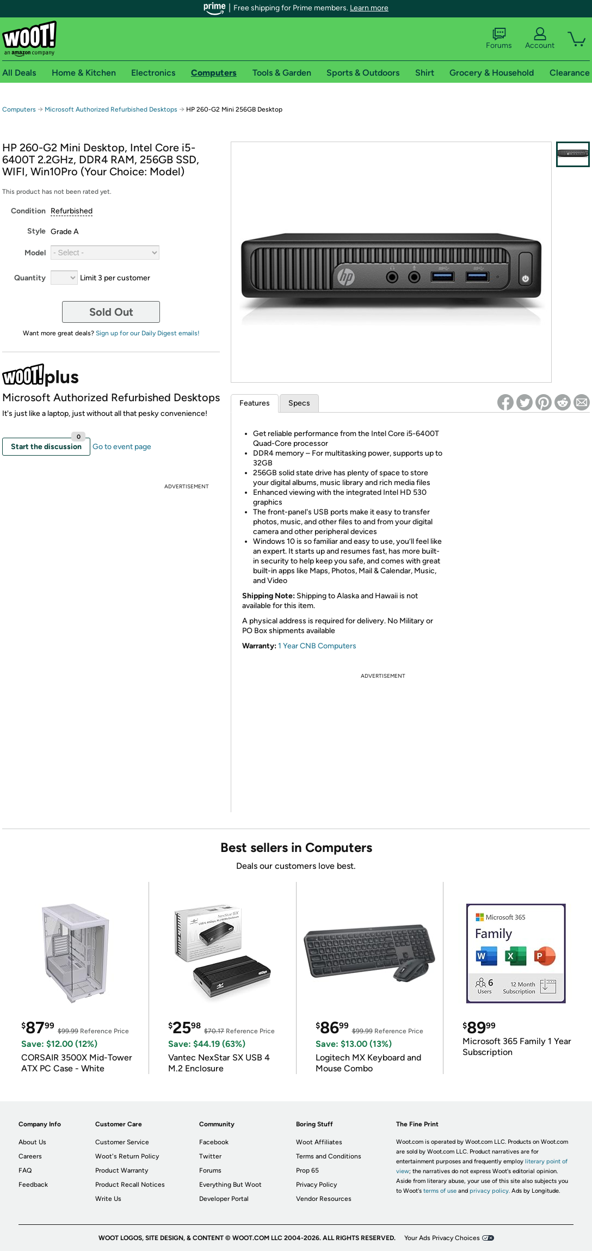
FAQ (25, 1170)
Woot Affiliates (319, 1142)
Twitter (210, 1156)
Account (539, 38)
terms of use (440, 1190)
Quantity (30, 278)
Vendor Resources (323, 1199)
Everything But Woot (230, 1184)
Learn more (369, 8)
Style (36, 231)
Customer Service (122, 1142)
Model (35, 252)
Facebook (214, 1142)
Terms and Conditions (328, 1156)
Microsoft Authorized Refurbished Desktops (111, 109)
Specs (299, 403)
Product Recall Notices (130, 1184)
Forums (499, 38)
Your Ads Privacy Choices (442, 1238)
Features (254, 403)
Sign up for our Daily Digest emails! (148, 333)
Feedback (33, 1184)
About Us (32, 1142)
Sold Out (111, 311)
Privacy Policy (316, 1184)
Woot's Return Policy (127, 1156)
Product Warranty (121, 1170)
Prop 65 (307, 1170)
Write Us (108, 1199)
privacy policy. (490, 1190)
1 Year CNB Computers (317, 646)
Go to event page (121, 446)
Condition (28, 211)
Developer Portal (224, 1199)
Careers (30, 1156)
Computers (19, 109)
